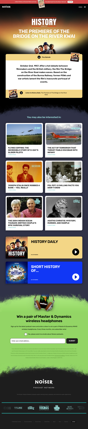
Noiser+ (80, 7)
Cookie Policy (47, 421)
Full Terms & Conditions (60, 355)
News (60, 421)
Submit (72, 341)
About (54, 421)
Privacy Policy (38, 421)
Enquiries (66, 421)
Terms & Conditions (28, 421)
